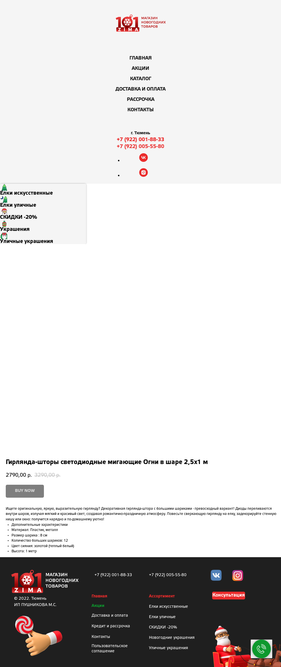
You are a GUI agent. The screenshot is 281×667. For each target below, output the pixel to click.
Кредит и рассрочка (111, 626)
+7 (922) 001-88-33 (140, 139)
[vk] (143, 160)
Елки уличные (162, 617)
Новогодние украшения (172, 638)
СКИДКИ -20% (163, 627)
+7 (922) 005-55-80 (140, 146)
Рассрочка (140, 99)
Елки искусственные (168, 607)
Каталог (140, 79)
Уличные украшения (168, 648)
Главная (140, 58)
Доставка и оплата (140, 89)
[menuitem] (43, 190)
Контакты (140, 110)
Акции (140, 68)
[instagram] (143, 175)
